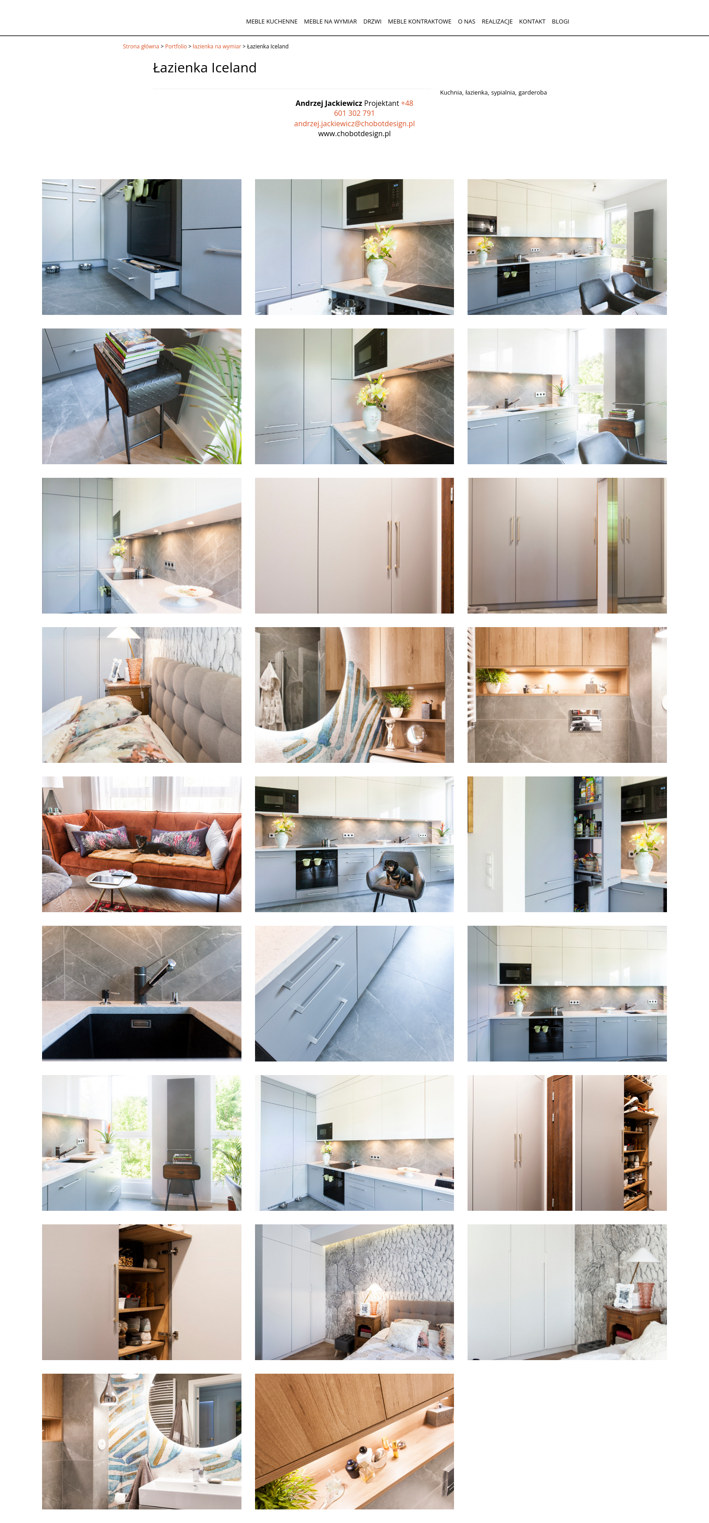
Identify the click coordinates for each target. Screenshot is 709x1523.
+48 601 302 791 (374, 108)
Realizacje (497, 21)
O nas (467, 21)
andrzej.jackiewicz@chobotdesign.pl (354, 124)
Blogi (560, 21)
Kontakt (532, 21)
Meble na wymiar (330, 21)
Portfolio (176, 46)
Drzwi (372, 21)
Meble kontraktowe (419, 21)
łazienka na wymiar (217, 46)
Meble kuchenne (272, 21)
